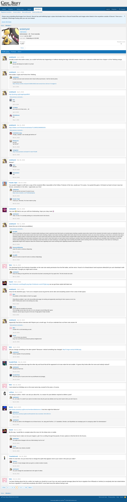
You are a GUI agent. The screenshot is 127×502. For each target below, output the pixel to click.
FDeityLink (16, 140)
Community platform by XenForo (63, 500)
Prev (4, 487)
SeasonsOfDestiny (18, 247)
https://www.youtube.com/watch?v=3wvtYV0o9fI (25, 151)
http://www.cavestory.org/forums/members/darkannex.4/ (25, 409)
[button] (14, 9)
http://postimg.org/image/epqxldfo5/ (19, 94)
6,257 (22, 44)
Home (4, 9)
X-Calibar (15, 107)
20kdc (14, 307)
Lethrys (11, 392)
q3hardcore (16, 412)
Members (38, 9)
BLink (11, 407)
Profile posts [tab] (5, 51)
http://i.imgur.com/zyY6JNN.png (72, 349)
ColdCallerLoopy (17, 133)
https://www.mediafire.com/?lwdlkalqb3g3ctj (24, 193)
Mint (10, 265)
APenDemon (16, 115)
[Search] (122, 9)
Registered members (6, 12)
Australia (37, 34)
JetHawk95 (12, 209)
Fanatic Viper (13, 182)
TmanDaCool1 (13, 456)
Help (118, 497)
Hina (14, 165)
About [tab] (19, 51)
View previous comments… (17, 97)
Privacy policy (111, 497)
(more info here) (6, 22)
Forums (10, 9)
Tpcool (14, 62)
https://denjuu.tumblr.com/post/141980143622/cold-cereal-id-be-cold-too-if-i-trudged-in (34, 83)
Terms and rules (103, 497)
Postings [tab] (13, 51)
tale (14, 99)
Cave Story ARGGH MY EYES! (10, 497)
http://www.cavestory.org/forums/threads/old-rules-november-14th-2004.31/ (32, 413)
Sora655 (15, 231)
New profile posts (26, 12)
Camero (15, 461)
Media (29, 9)
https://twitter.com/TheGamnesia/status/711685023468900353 (27, 127)
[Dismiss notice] (124, 16)
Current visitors (17, 12)
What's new (20, 9)
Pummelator (16, 172)
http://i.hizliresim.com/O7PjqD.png (39, 284)
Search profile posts (37, 12)
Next (30, 487)
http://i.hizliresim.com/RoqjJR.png (19, 284)
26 (26, 487)
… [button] (10, 487)
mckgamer (15, 150)
